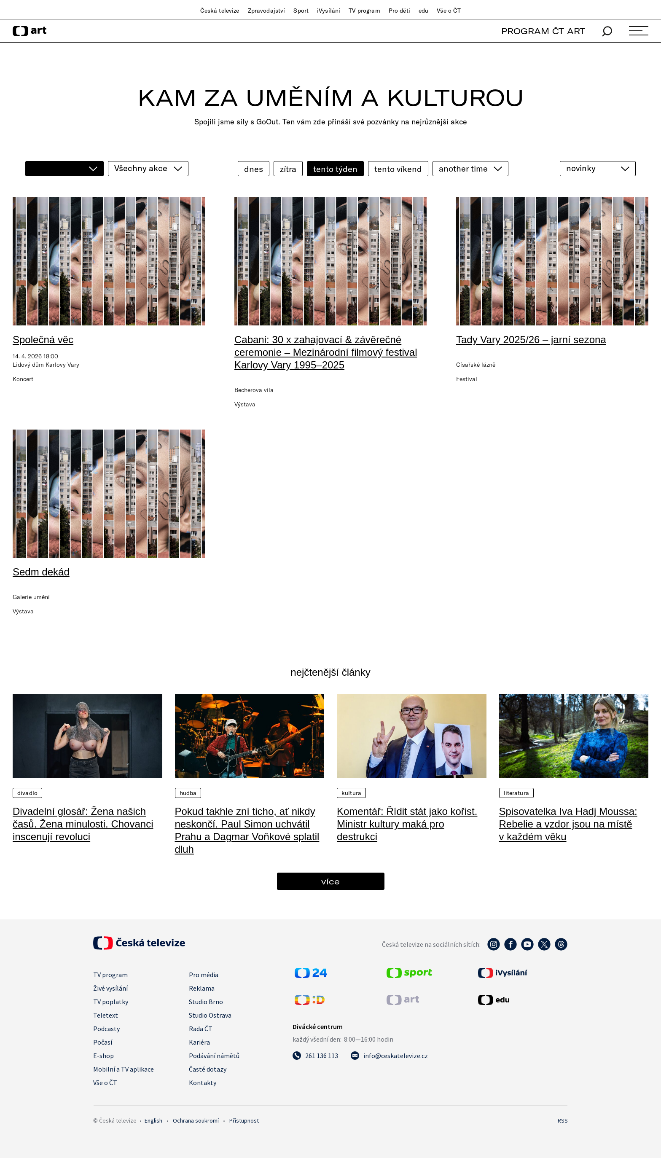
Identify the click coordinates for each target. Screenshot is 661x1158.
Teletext (105, 1015)
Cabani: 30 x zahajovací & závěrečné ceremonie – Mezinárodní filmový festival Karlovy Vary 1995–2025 (325, 352)
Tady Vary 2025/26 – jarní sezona (531, 339)
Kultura (351, 793)
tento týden (335, 169)
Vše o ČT (449, 10)
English (153, 1120)
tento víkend (398, 169)
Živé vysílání (110, 988)
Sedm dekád (41, 572)
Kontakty (202, 1082)
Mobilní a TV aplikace (123, 1069)
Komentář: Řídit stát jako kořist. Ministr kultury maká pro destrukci (407, 824)
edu (423, 10)
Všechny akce (140, 168)
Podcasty (106, 1028)
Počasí (102, 1042)
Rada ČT (200, 1028)
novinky (581, 168)
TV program (364, 10)
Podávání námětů (214, 1055)
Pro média (203, 974)
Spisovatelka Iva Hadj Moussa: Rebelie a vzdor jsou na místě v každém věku (568, 824)
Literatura (516, 793)
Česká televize (219, 10)
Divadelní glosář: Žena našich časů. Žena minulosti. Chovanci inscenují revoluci (83, 824)
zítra (288, 169)
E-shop (103, 1055)
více (330, 881)
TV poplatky (110, 1001)
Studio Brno (206, 1001)
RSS (563, 1120)
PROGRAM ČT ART (543, 31)
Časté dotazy (207, 1069)
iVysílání (328, 10)
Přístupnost (244, 1120)
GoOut (267, 121)
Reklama (202, 988)
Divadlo (27, 793)
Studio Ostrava (210, 1015)
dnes (253, 169)
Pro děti (399, 10)
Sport (301, 10)
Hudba (188, 793)
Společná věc (43, 339)
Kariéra (199, 1042)
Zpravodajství (266, 10)
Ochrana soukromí (196, 1120)
